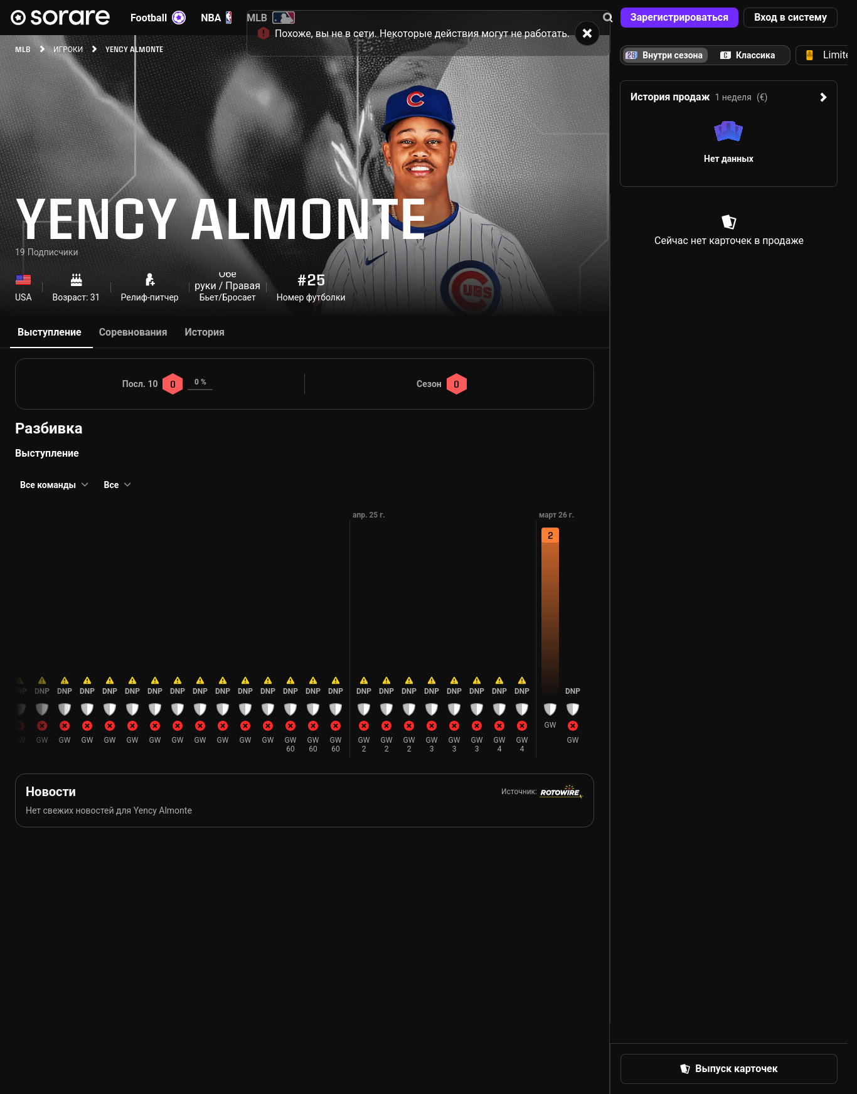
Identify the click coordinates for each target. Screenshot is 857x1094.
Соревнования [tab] (133, 332)
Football (158, 17)
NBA (216, 17)
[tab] (747, 55)
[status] (428, 28)
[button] (679, 18)
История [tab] (205, 332)
